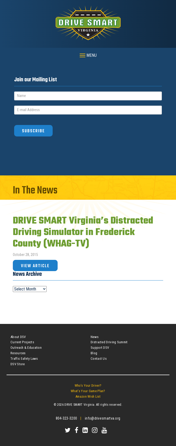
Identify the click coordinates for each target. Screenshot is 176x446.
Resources (18, 353)
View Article (35, 266)
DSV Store (17, 364)
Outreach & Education (26, 348)
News (94, 337)
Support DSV (100, 348)
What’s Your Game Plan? (88, 391)
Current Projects (22, 342)
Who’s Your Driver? (88, 385)
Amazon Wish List (88, 396)
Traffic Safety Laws (24, 359)
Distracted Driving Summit (109, 342)
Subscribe (33, 131)
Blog (94, 353)
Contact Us (99, 359)
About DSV (18, 337)
